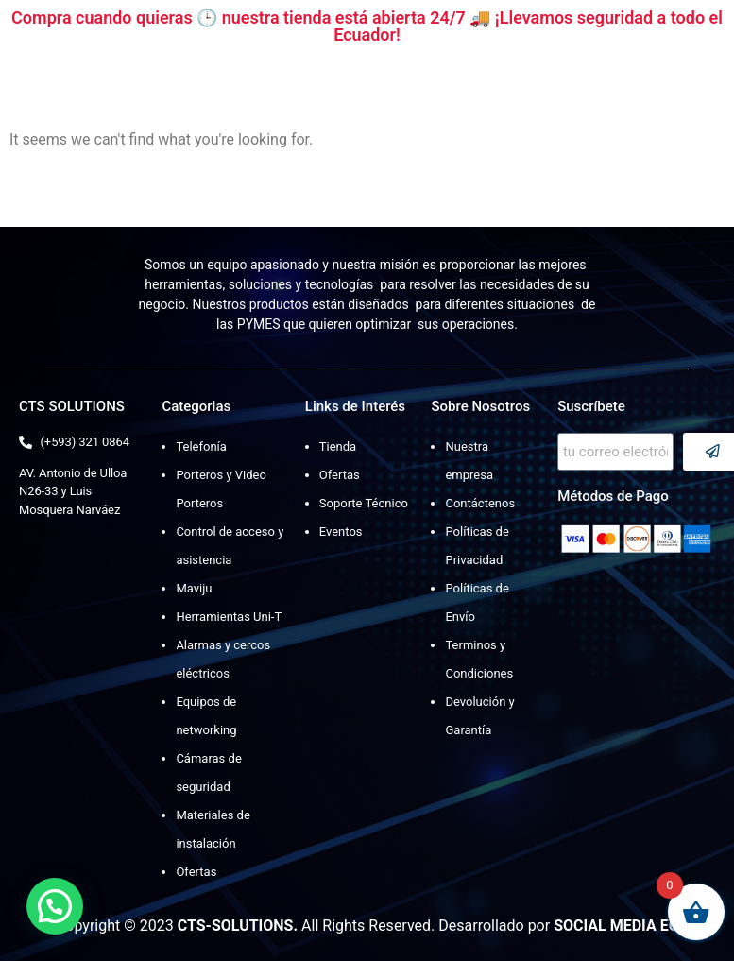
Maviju (194, 588)
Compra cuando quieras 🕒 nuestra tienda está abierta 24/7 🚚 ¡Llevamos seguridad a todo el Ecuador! (367, 26)
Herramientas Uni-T (229, 616)
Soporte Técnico (363, 503)
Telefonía (201, 446)
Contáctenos (480, 503)
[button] (54, 906)
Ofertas (196, 872)
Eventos (341, 531)
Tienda (337, 446)
